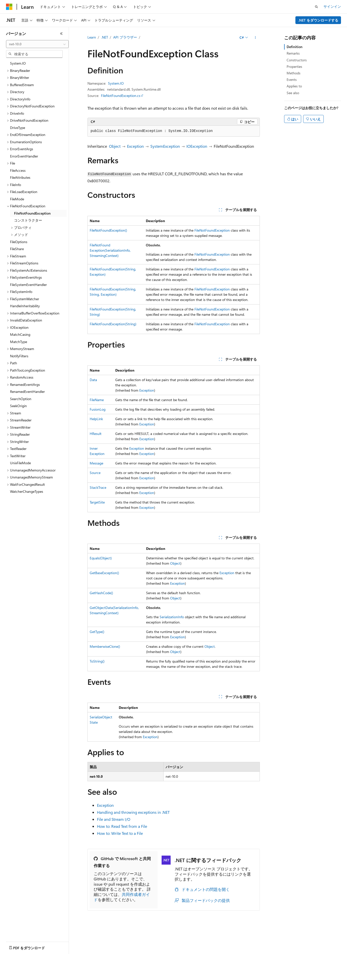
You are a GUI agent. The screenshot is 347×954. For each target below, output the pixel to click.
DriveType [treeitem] (17, 127)
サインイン (332, 6)
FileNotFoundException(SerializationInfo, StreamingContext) (110, 250)
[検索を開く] (316, 6)
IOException (196, 146)
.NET (104, 37)
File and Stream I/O (113, 819)
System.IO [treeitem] (18, 63)
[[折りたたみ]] (61, 33)
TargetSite (97, 502)
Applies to (294, 86)
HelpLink (96, 418)
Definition (294, 46)
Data (93, 379)
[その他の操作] (255, 38)
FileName (97, 399)
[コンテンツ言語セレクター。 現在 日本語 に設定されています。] (16, 947)
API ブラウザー (125, 37)
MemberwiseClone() (105, 646)
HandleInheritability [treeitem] (25, 305)
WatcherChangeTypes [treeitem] (26, 491)
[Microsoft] (9, 7)
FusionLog (97, 409)
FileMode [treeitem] (17, 199)
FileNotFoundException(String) (113, 324)
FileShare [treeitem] (17, 248)
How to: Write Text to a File (120, 833)
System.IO (116, 83)
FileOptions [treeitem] (18, 241)
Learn (91, 37)
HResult (95, 433)
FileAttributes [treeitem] (20, 177)
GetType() (97, 631)
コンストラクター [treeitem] (28, 220)
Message (96, 463)
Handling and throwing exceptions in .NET (133, 812)
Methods (293, 73)
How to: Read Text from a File (122, 826)
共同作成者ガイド (122, 897)
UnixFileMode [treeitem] (20, 462)
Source (95, 472)
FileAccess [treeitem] (18, 170)
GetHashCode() (101, 592)
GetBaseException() (104, 572)
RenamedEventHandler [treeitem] (27, 391)
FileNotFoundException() (108, 230)
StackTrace (98, 487)
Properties (294, 66)
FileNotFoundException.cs (120, 95)
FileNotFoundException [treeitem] (32, 213)
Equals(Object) (101, 558)
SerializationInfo (172, 616)
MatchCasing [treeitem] (20, 334)
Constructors (297, 60)
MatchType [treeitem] (18, 341)
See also (293, 92)
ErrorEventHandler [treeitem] (24, 156)
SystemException (165, 146)
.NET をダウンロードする (318, 20)
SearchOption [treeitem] (20, 398)
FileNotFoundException (212, 230)
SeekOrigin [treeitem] (18, 405)
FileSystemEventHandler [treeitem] (28, 284)
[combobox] (37, 44)
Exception (135, 146)
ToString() (97, 661)
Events (292, 79)
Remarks (293, 53)
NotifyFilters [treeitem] (19, 356)
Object (115, 146)
